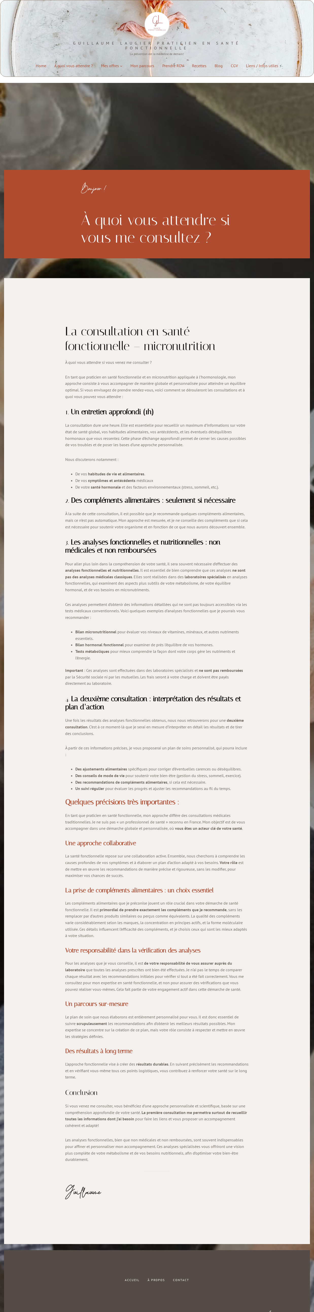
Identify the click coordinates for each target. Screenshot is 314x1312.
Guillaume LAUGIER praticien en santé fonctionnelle (157, 45)
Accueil (132, 1280)
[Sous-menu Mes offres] (121, 66)
